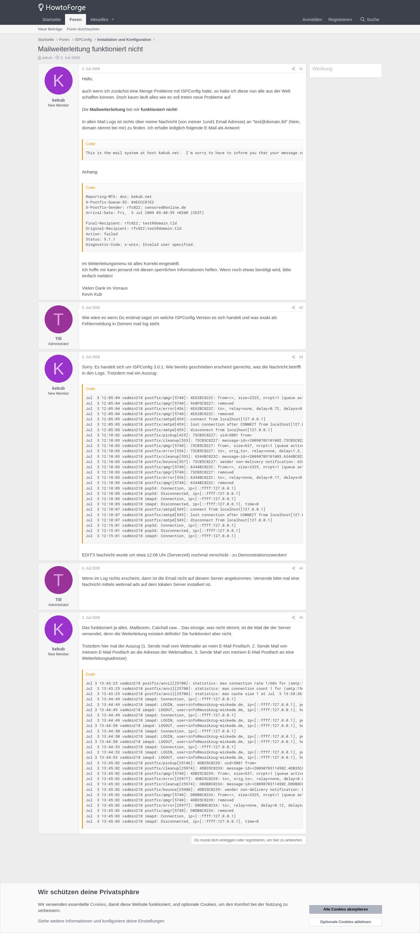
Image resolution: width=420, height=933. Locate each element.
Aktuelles (99, 19)
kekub (47, 57)
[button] (113, 19)
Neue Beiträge (50, 29)
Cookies (98, 904)
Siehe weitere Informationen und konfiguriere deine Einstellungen (101, 920)
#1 (301, 69)
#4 (301, 568)
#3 (301, 357)
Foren (75, 19)
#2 (301, 308)
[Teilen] (293, 69)
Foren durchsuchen (83, 29)
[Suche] (369, 19)
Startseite (51, 19)
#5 (301, 618)
